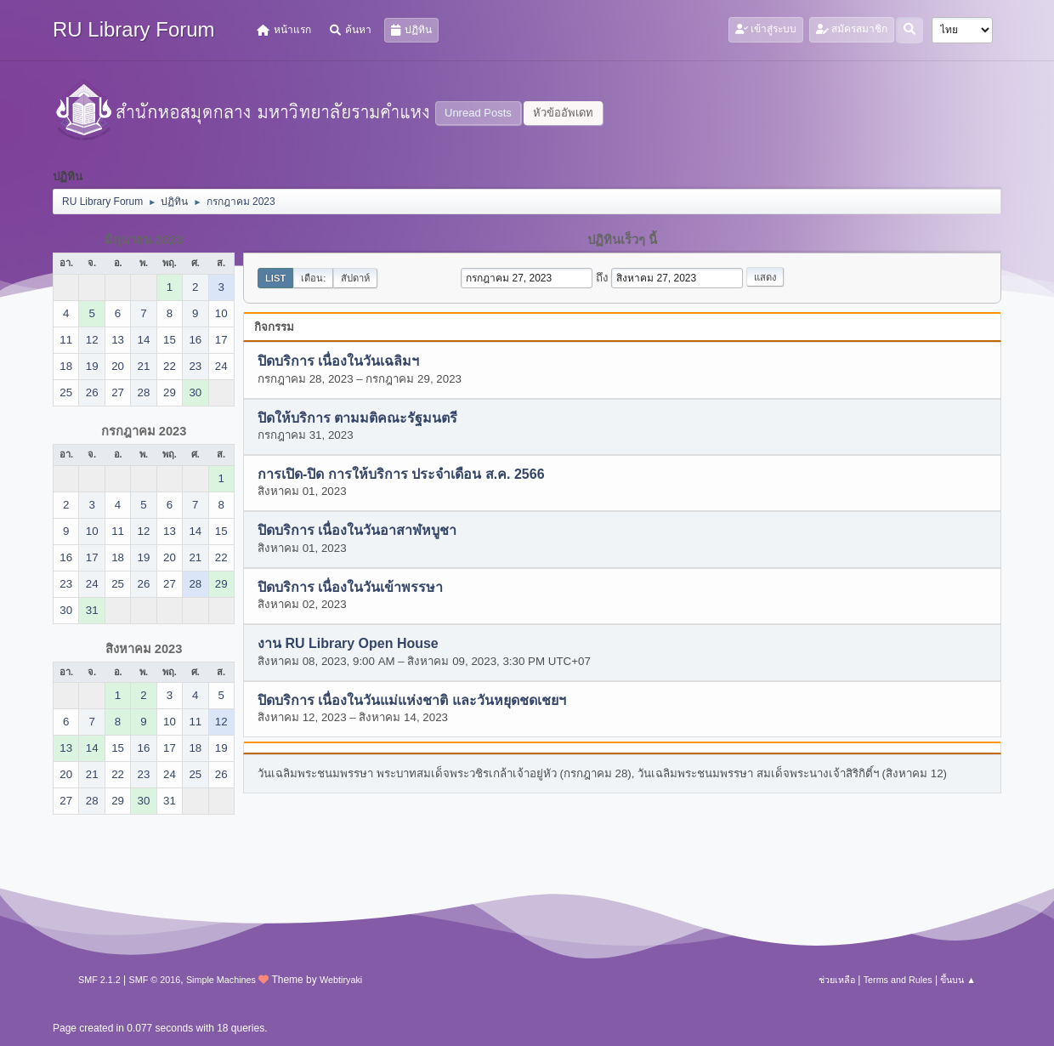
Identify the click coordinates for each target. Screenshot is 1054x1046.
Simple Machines (221, 980)
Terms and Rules (898, 980)
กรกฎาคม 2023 (144, 431)
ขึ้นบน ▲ (958, 980)
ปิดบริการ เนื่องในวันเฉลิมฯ (338, 362)
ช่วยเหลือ (837, 980)
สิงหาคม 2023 (144, 649)
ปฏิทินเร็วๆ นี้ (622, 240)
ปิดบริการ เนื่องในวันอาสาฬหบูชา (357, 531)
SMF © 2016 (155, 980)
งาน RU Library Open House (348, 644)
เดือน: (313, 278)
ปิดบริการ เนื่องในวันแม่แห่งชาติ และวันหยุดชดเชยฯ (412, 700)
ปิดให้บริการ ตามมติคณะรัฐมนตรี (357, 418)
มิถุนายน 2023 (144, 240)
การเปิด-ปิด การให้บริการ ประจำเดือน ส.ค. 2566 (401, 475)
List (275, 278)
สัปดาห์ (355, 278)
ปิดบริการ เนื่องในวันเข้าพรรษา (350, 587)
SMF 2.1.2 (99, 980)
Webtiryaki (341, 980)
